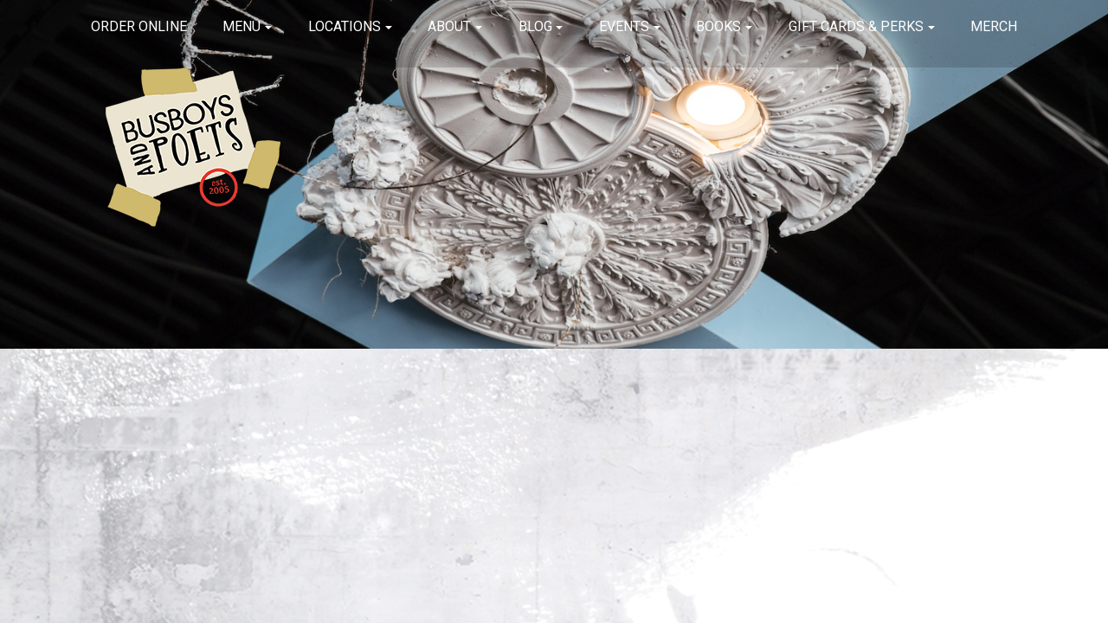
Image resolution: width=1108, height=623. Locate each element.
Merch (993, 26)
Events (624, 26)
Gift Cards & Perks (856, 26)
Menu (241, 26)
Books (718, 26)
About (449, 26)
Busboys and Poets (193, 147)
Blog (535, 26)
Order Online (139, 26)
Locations (344, 26)
